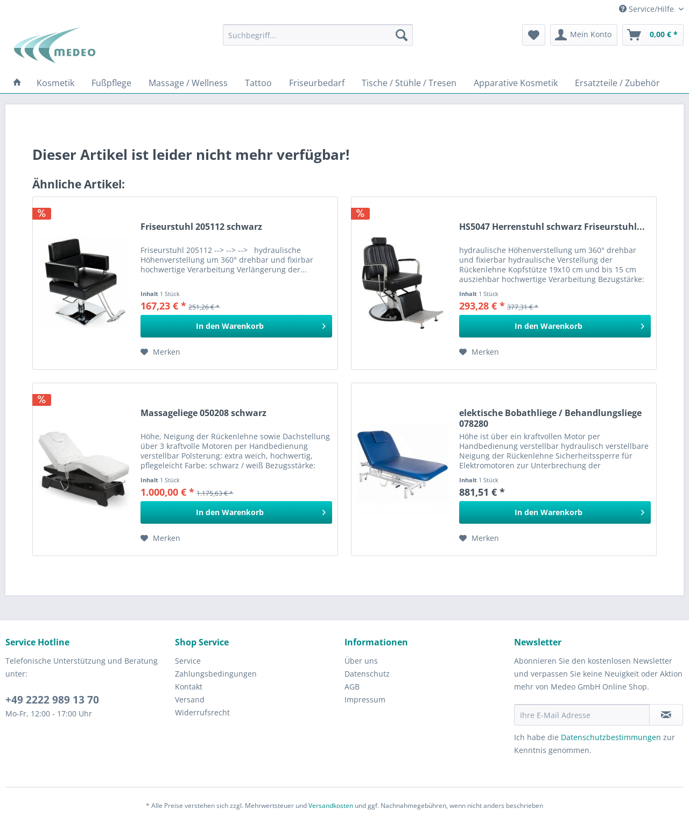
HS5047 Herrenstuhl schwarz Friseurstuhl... (552, 227)
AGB (352, 686)
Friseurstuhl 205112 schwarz (201, 227)
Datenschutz (367, 674)
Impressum (364, 699)
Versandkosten (330, 805)
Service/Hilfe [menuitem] (647, 9)
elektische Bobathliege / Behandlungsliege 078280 (550, 418)
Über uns (361, 661)
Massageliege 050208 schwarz (203, 413)
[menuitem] (318, 35)
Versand (190, 699)
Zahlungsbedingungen (216, 674)
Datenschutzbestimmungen (611, 737)
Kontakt (188, 686)
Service (188, 661)
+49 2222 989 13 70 (52, 700)
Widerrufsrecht (202, 712)
